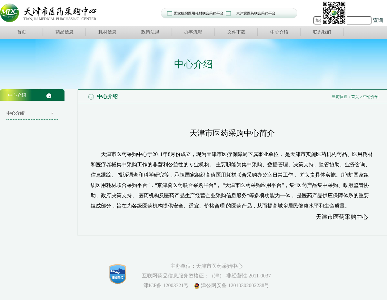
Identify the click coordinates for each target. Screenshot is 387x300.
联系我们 (322, 32)
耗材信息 (107, 32)
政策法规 (150, 32)
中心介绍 (279, 32)
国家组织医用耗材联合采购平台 (198, 13)
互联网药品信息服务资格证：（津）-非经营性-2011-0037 (206, 275)
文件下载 (236, 32)
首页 (21, 32)
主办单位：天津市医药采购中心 (206, 266)
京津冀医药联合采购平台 (255, 13)
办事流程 (193, 32)
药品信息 (64, 32)
